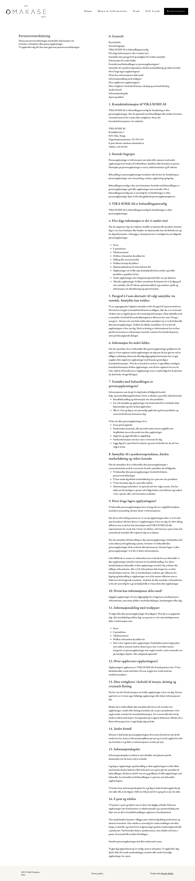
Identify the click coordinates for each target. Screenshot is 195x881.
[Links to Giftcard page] (153, 11)
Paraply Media (167, 873)
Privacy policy (97, 873)
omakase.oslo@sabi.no (133, 143)
